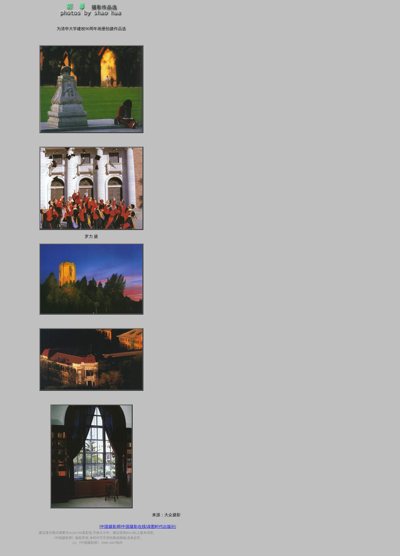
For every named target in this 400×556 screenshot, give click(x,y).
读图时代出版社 (161, 526)
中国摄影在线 (133, 526)
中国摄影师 (110, 526)
